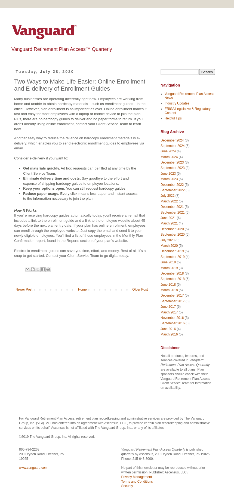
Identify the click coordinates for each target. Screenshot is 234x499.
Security (127, 486)
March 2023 (169, 179)
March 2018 (169, 290)
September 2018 (173, 279)
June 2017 (168, 307)
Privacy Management (136, 477)
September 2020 (173, 234)
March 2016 (169, 334)
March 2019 (169, 268)
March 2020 (169, 246)
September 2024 (173, 146)
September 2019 (173, 257)
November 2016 (172, 318)
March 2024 (169, 157)
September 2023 (173, 168)
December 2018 (172, 273)
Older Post (140, 289)
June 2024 (168, 151)
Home (82, 289)
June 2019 (168, 262)
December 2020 (172, 229)
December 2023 (172, 162)
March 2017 (169, 312)
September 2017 (173, 301)
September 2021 (173, 212)
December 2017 (172, 295)
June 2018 (168, 285)
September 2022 (173, 190)
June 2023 (168, 173)
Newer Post (24, 289)
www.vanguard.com (33, 468)
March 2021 (169, 223)
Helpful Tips (173, 118)
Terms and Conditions (137, 481)
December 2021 (172, 207)
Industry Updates (177, 103)
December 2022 (172, 185)
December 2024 (172, 140)
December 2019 (172, 251)
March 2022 (169, 201)
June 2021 (168, 218)
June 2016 (168, 329)
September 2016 (173, 323)
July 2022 (167, 196)
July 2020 (167, 240)
